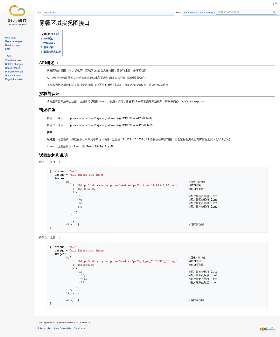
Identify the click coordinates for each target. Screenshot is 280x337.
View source (190, 12)
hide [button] (56, 33)
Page (38, 12)
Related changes (14, 64)
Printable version (14, 71)
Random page (12, 45)
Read (179, 12)
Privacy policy (44, 328)
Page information (14, 79)
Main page (10, 37)
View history (206, 12)
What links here (13, 60)
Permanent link (13, 75)
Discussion (50, 12)
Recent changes (13, 41)
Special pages (12, 68)
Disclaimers (79, 328)
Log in (273, 3)
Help (7, 49)
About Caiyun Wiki (62, 328)
